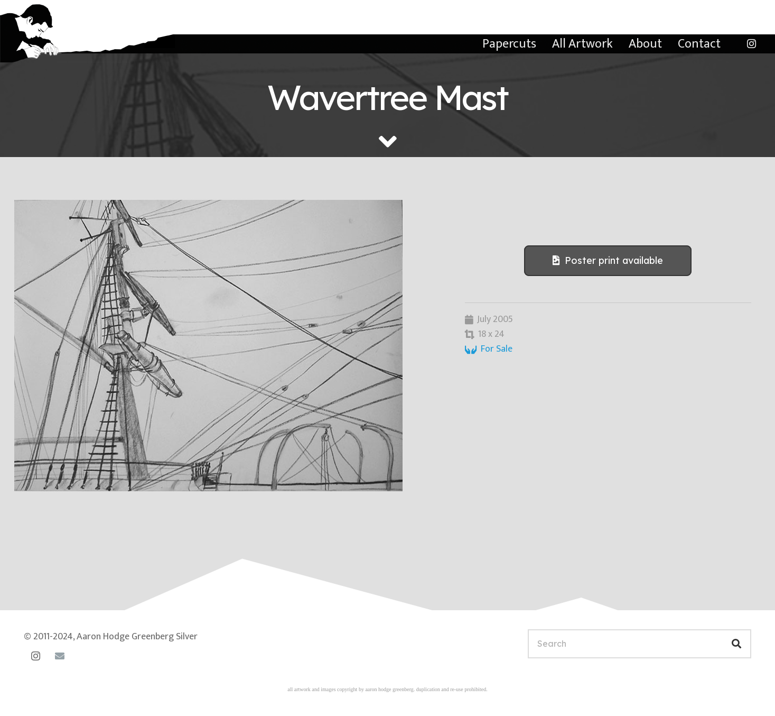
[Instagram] (751, 43)
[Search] (639, 643)
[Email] (59, 656)
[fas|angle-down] (388, 141)
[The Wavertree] (225, 345)
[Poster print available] (608, 260)
